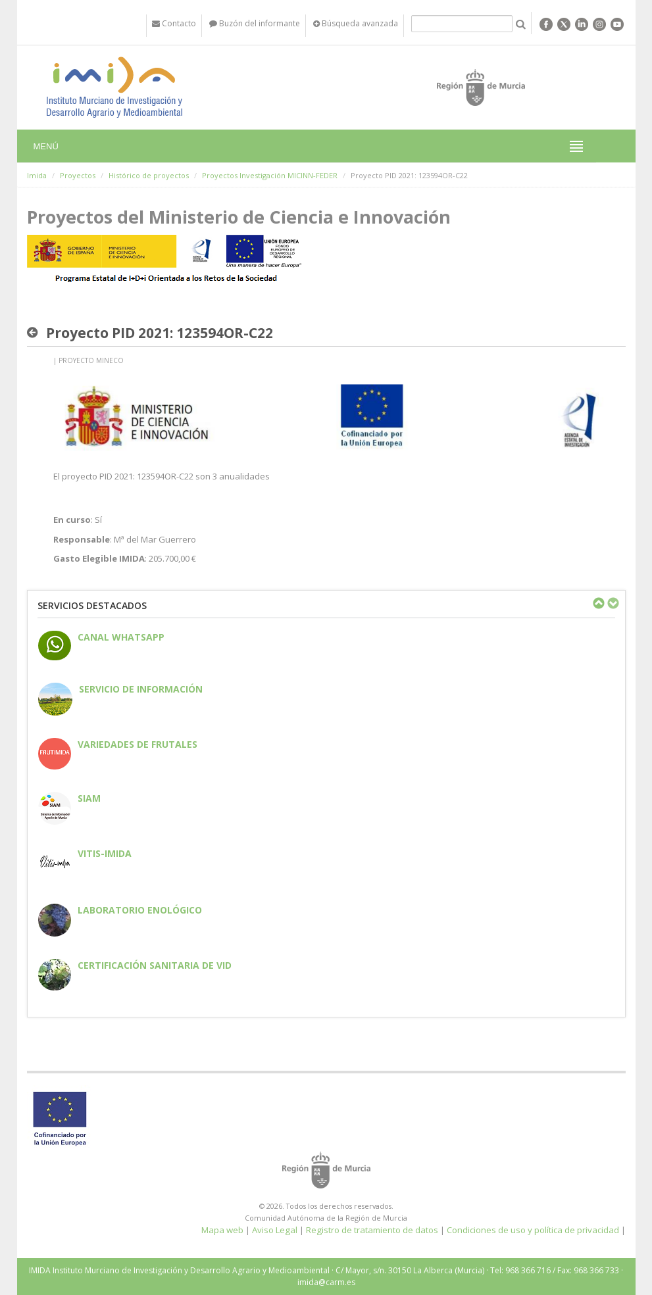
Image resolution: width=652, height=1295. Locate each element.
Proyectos (77, 175)
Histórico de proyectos (149, 175)
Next (612, 603)
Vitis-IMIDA (105, 853)
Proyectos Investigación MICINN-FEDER (270, 175)
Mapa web (222, 1230)
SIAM (89, 798)
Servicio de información (141, 689)
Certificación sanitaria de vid (155, 965)
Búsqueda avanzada (355, 23)
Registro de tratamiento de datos (372, 1230)
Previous (598, 603)
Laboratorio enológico (140, 910)
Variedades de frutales (137, 744)
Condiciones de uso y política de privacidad (533, 1230)
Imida (37, 175)
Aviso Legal (274, 1230)
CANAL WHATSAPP (121, 637)
